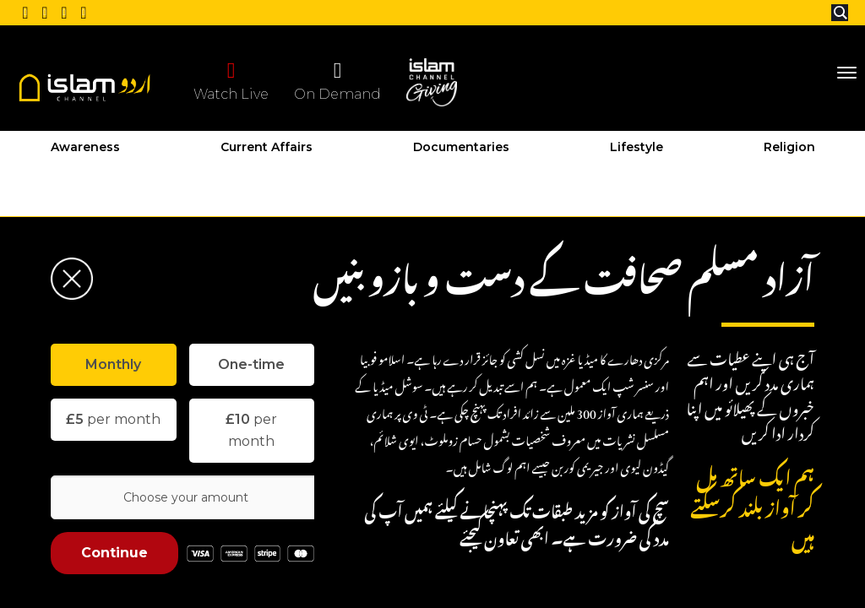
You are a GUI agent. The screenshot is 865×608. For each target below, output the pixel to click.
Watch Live (231, 80)
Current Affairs (266, 147)
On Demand (337, 80)
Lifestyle (636, 147)
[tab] (114, 365)
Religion (789, 147)
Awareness (85, 147)
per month (113, 419)
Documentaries (461, 147)
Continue (114, 553)
